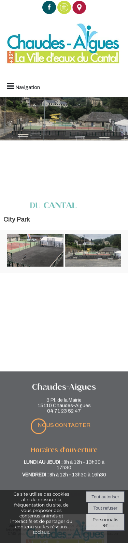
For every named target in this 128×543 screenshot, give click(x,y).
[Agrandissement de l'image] (35, 265)
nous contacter (64, 452)
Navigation (28, 87)
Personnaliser (105, 522)
